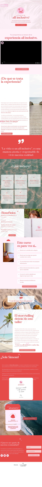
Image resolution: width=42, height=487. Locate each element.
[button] (21, 30)
